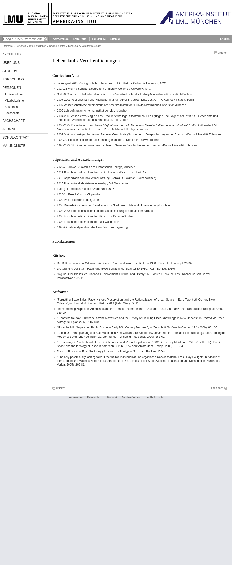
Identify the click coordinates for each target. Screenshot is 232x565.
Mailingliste (13, 146)
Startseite (8, 46)
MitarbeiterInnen (37, 46)
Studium (10, 71)
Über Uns (11, 62)
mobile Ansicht (154, 397)
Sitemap (115, 38)
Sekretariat (12, 107)
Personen (21, 46)
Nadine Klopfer (57, 46)
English (225, 38)
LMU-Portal (80, 38)
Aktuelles (12, 54)
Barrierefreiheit (131, 397)
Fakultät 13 (98, 38)
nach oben (217, 388)
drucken (222, 52)
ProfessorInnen (14, 94)
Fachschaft (12, 113)
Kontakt (112, 397)
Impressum (76, 397)
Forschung (13, 79)
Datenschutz (95, 397)
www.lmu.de (61, 38)
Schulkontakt (15, 137)
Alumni (8, 129)
